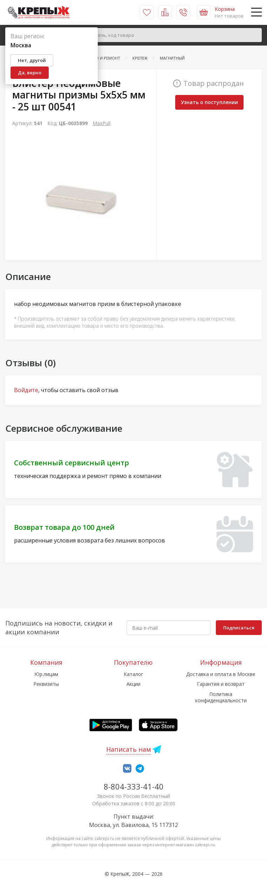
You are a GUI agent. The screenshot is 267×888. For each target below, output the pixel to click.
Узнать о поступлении (209, 102)
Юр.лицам (46, 674)
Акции (133, 684)
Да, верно (29, 72)
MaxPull (101, 123)
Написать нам (128, 749)
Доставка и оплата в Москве (220, 674)
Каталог (133, 674)
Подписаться (238, 627)
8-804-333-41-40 (134, 786)
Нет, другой (32, 60)
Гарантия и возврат (221, 684)
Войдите (26, 390)
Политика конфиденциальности (221, 697)
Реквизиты (46, 684)
